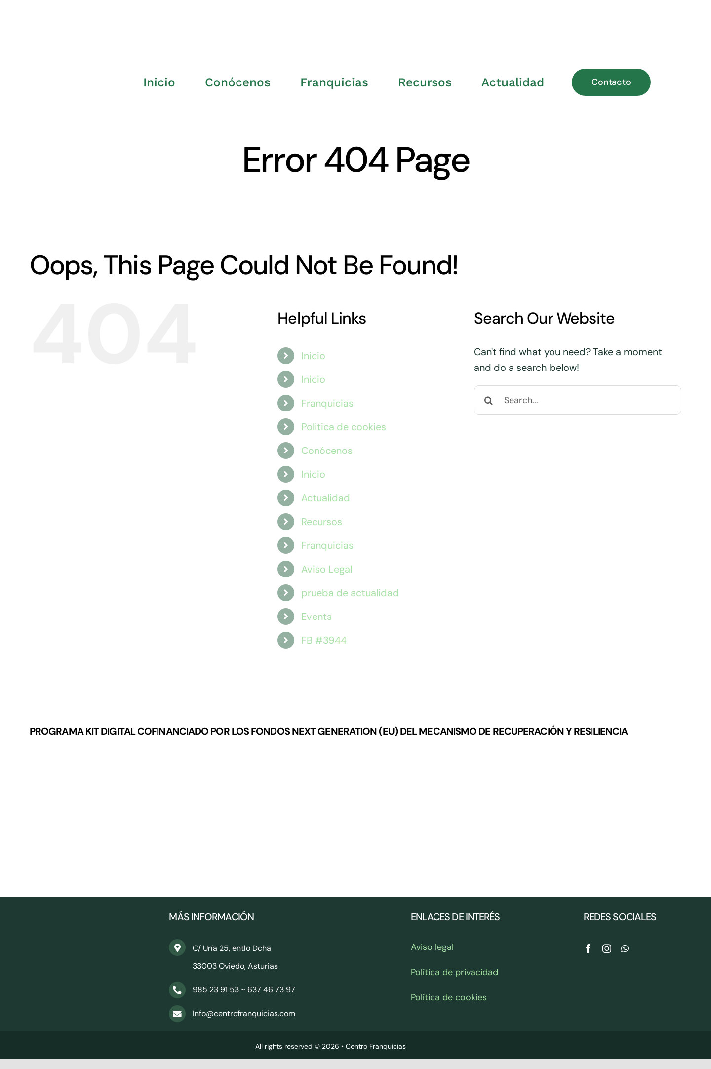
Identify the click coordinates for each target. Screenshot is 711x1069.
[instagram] (606, 948)
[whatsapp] (625, 948)
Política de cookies (449, 997)
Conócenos (327, 450)
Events (316, 616)
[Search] (489, 400)
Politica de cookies (343, 426)
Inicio (313, 355)
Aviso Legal (326, 569)
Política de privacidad (454, 972)
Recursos (321, 521)
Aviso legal (432, 947)
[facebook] (588, 948)
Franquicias (327, 403)
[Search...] (577, 400)
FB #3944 (324, 640)
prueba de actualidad (350, 592)
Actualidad (325, 498)
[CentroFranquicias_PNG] (355, 14)
